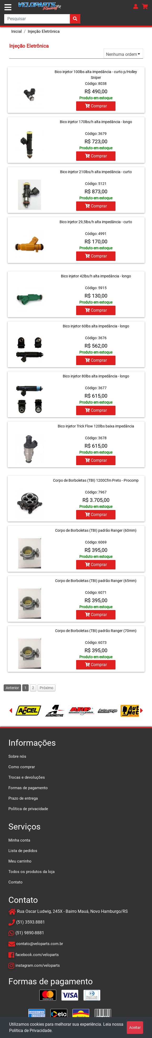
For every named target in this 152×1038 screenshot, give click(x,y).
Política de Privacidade (30, 1030)
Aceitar (135, 1027)
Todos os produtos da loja (31, 871)
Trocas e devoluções (26, 777)
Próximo (46, 687)
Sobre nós (17, 756)
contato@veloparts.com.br (39, 943)
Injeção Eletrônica (44, 31)
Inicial (16, 31)
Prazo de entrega (23, 798)
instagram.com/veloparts (37, 965)
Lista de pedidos (22, 850)
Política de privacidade (28, 808)
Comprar (96, 105)
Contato (15, 882)
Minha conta (19, 840)
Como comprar (21, 766)
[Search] (42, 19)
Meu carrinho (20, 861)
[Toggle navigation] (8, 7)
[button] (135, 6)
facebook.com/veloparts (37, 954)
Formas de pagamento (28, 787)
